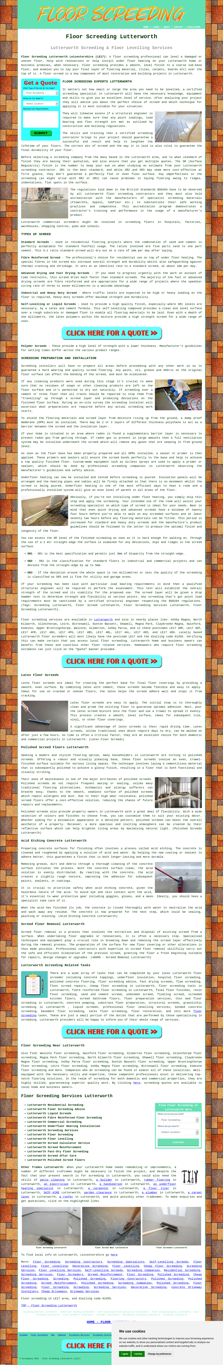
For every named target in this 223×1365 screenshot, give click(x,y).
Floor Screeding (46, 1261)
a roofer (66, 1196)
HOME (146, 27)
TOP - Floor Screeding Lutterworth (49, 1305)
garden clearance (98, 1192)
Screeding (60, 1278)
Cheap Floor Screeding (163, 1266)
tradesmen (154, 1196)
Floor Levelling (54, 1266)
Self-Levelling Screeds (169, 1261)
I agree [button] (125, 1354)
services (123, 645)
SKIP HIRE (51, 1192)
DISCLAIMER (193, 27)
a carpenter (98, 1188)
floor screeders (54, 636)
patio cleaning (52, 1179)
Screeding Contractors (83, 1261)
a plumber (150, 1192)
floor (197, 973)
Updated (62, 1335)
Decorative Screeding (90, 1266)
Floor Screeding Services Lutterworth (66, 1096)
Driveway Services (84, 1291)
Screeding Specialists (125, 1261)
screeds (43, 783)
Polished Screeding (173, 1274)
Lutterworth (103, 619)
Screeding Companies (143, 1270)
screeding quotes (158, 1082)
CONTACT (178, 27)
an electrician (56, 1184)
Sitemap (23, 1335)
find (33, 1053)
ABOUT (166, 27)
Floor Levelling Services (60, 1270)
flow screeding (188, 981)
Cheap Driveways (54, 1291)
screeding (102, 1070)
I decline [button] (138, 1354)
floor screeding (126, 56)
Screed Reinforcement (105, 1274)
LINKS (156, 27)
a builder (104, 1179)
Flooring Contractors (128, 1278)
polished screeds (149, 820)
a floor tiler (156, 1188)
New (53, 1335)
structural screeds (163, 1002)
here (136, 1082)
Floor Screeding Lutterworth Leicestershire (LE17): (64, 56)
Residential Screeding (182, 1270)
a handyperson (110, 1184)
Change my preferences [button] (159, 1354)
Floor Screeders (70, 1274)
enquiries (187, 1196)
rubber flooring (157, 1179)
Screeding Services (37, 1274)
